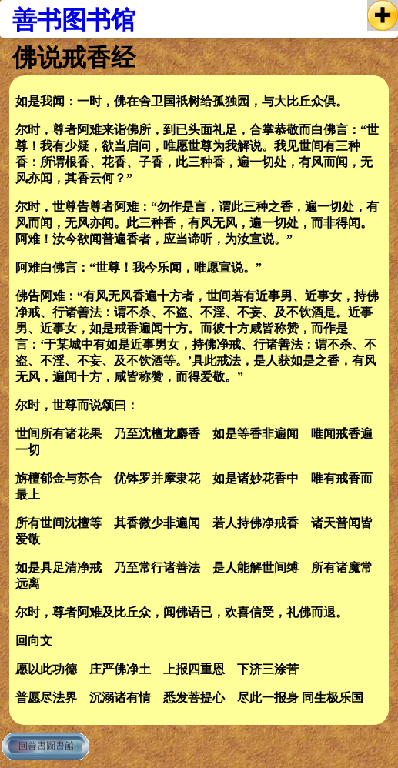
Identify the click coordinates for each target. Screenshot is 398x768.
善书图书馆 (73, 20)
